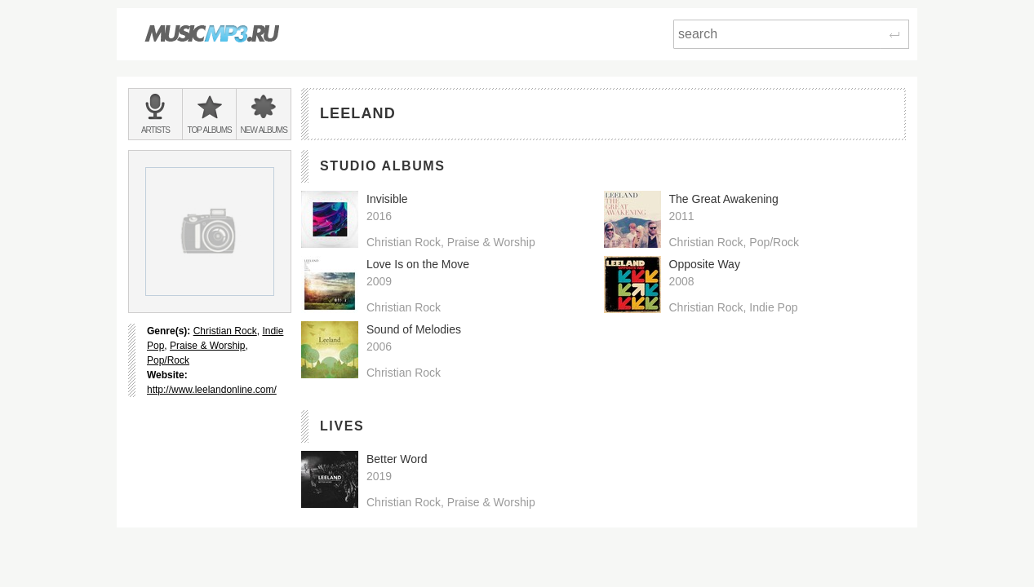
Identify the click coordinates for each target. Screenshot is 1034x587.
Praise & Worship (207, 345)
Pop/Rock (168, 360)
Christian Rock (225, 331)
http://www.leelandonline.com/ (212, 389)
